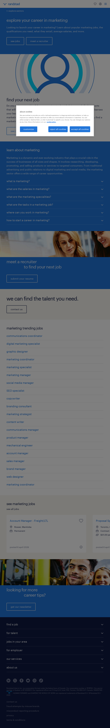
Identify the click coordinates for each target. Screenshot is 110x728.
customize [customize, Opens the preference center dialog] (28, 129)
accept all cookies (80, 129)
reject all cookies (58, 129)
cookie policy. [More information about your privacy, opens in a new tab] (51, 122)
